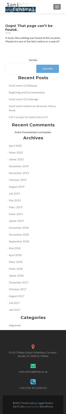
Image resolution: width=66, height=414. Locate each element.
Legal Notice (45, 403)
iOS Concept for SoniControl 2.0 (28, 117)
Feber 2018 (16, 268)
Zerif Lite (18, 406)
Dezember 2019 (19, 166)
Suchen (33, 60)
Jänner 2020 (16, 159)
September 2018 (19, 241)
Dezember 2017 (19, 282)
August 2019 (16, 186)
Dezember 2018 (19, 227)
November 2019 (19, 173)
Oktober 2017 (17, 289)
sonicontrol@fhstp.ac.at (33, 371)
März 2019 (15, 207)
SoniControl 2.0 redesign (23, 99)
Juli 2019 (14, 193)
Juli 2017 (14, 302)
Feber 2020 (16, 152)
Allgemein (15, 325)
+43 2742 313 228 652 (33, 387)
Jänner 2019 (16, 220)
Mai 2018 (15, 248)
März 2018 (15, 261)
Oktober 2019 (17, 179)
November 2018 (19, 234)
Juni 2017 (14, 309)
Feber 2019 (16, 214)
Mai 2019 (15, 200)
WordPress (46, 406)
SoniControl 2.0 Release (23, 85)
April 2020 (15, 145)
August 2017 (16, 296)
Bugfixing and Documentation (27, 92)
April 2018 (15, 255)
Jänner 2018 (16, 275)
